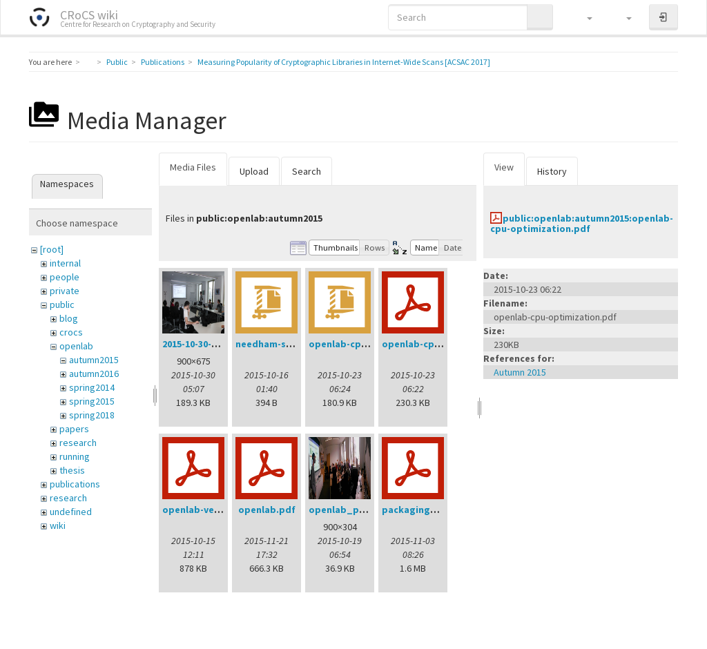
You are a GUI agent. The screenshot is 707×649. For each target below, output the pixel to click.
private (64, 290)
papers (74, 429)
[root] (52, 249)
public (62, 304)
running (74, 456)
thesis (72, 470)
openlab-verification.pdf (219, 509)
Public (117, 62)
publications (75, 484)
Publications (162, 62)
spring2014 (92, 387)
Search (306, 171)
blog (68, 318)
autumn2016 (94, 373)
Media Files (193, 167)
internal (65, 263)
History (552, 171)
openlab (76, 346)
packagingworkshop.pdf (439, 509)
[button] (583, 17)
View (504, 167)
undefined (71, 511)
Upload (254, 171)
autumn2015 (94, 359)
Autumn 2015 (520, 372)
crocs (71, 332)
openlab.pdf (267, 509)
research (78, 442)
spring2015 (92, 401)
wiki (58, 525)
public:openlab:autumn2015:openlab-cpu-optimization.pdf (581, 223)
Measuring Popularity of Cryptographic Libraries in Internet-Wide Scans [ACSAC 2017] (343, 62)
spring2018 (92, 415)
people (64, 277)
